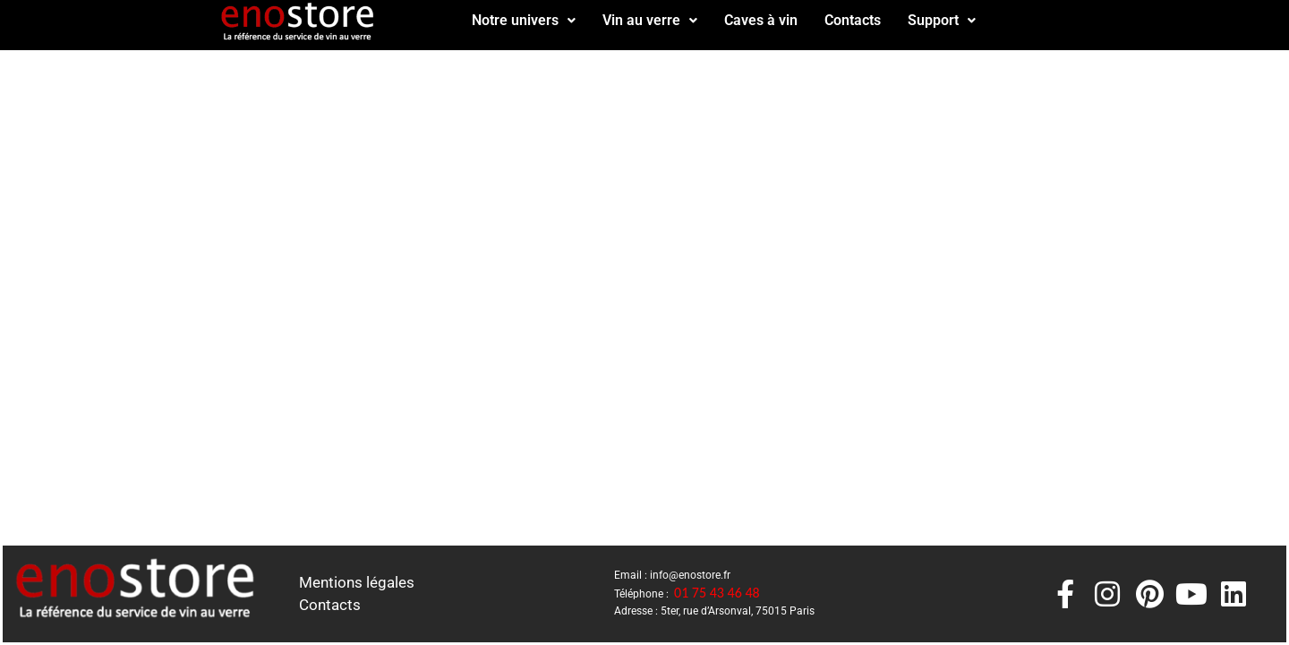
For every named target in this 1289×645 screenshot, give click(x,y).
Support (942, 20)
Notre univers (524, 20)
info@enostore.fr (690, 575)
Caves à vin (761, 20)
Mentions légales (356, 582)
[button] (523, 20)
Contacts (852, 20)
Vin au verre (649, 20)
